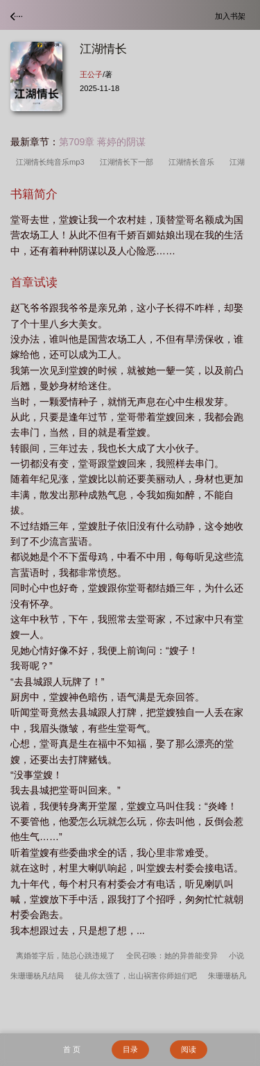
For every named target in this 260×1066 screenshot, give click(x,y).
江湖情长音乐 (193, 162)
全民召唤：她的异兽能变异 (172, 955)
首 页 (71, 1049)
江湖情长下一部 (128, 162)
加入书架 (232, 15)
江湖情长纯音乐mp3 (52, 162)
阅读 (188, 1049)
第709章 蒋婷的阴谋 (102, 141)
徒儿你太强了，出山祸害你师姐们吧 (136, 975)
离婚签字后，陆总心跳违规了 (65, 955)
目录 (130, 1049)
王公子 (91, 74)
